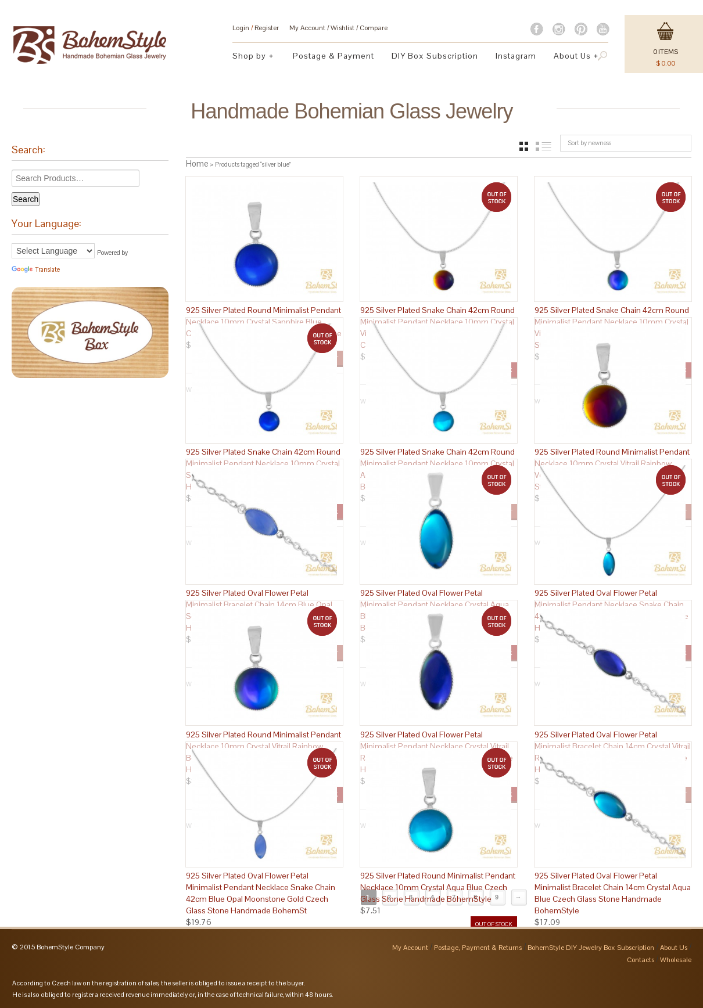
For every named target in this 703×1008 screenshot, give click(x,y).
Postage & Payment (333, 56)
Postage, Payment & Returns (478, 943)
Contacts (640, 955)
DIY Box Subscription (435, 56)
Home (197, 163)
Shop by (249, 57)
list (543, 146)
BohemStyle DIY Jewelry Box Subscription (591, 943)
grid (523, 146)
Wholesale (675, 955)
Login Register (255, 28)
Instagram (516, 56)
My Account (307, 28)
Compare (374, 28)
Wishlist (342, 28)
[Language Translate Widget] (53, 250)
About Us (572, 57)
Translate (36, 269)
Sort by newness (589, 143)
